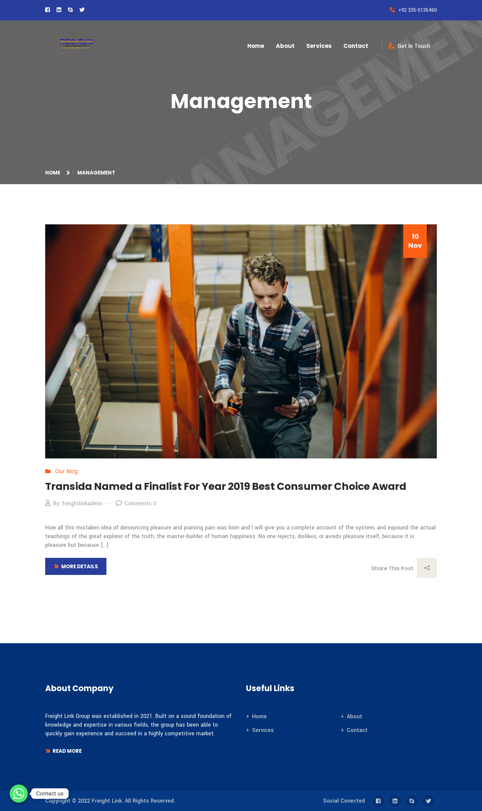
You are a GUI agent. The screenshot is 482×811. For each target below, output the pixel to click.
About (285, 46)
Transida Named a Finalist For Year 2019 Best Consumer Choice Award (225, 487)
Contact (355, 46)
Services (319, 46)
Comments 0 (136, 503)
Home (255, 46)
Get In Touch (409, 46)
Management (96, 172)
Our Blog (66, 471)
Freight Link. (107, 801)
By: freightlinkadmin (73, 503)
